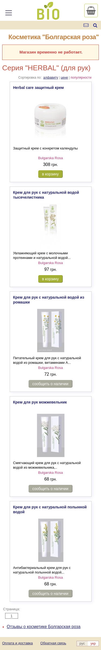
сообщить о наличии (50, 384)
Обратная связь (53, 643)
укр (93, 643)
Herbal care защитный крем (38, 87)
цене (64, 77)
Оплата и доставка (17, 643)
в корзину (50, 174)
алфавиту (50, 77)
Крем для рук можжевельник (40, 402)
